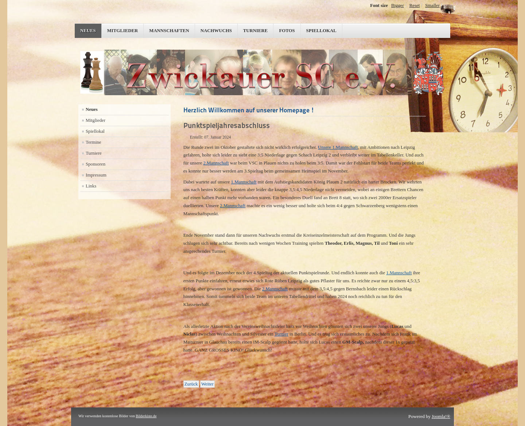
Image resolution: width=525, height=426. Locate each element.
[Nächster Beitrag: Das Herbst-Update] (207, 384)
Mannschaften (169, 30)
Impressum (96, 175)
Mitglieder (122, 30)
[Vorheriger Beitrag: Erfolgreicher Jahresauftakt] (191, 384)
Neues (88, 30)
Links (91, 186)
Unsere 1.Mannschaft (338, 147)
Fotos (287, 30)
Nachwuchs (216, 30)
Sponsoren (95, 164)
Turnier (281, 334)
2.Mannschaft (216, 163)
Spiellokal (321, 30)
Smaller (432, 5)
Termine (93, 142)
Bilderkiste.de (146, 416)
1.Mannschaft (244, 182)
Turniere (255, 30)
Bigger (397, 5)
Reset (414, 5)
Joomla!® (441, 416)
